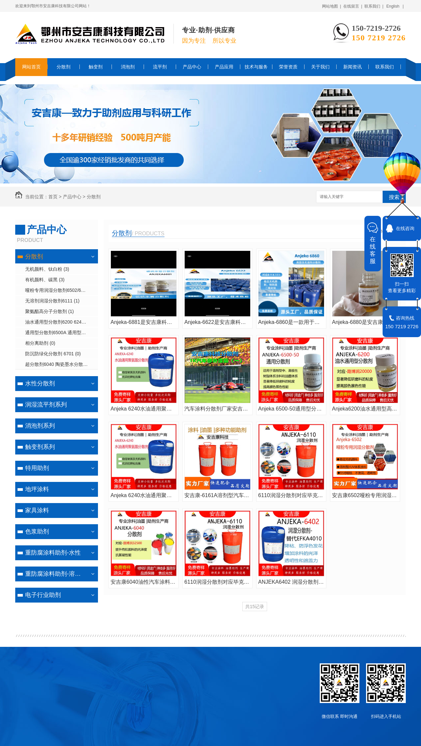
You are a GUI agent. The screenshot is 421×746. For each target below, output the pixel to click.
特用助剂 (37, 468)
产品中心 (192, 66)
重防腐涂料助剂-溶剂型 (55, 573)
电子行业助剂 (43, 595)
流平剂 (160, 66)
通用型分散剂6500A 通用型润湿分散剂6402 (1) (61, 332)
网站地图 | (331, 6)
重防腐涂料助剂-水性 (53, 552)
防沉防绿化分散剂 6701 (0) (53, 353)
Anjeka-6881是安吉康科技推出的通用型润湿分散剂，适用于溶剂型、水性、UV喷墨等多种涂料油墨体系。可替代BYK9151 (144, 322)
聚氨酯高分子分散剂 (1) (49, 311)
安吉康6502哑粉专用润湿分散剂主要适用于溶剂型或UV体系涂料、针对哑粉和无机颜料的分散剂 (365, 495)
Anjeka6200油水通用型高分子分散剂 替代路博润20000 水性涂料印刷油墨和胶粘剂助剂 (365, 409)
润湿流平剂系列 (46, 404)
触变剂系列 (40, 447)
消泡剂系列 (40, 425)
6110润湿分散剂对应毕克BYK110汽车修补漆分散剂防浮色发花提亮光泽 (291, 495)
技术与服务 (256, 66)
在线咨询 (405, 228)
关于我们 (320, 66)
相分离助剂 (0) (40, 343)
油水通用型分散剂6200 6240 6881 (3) (61, 322)
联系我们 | (374, 6)
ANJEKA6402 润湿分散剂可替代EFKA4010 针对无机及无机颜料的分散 (291, 582)
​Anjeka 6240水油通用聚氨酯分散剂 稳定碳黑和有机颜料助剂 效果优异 (144, 409)
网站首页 (31, 66)
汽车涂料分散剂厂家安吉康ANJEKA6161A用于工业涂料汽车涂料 (217, 409)
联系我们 (384, 66)
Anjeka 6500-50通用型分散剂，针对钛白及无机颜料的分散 (291, 409)
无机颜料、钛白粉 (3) (47, 269)
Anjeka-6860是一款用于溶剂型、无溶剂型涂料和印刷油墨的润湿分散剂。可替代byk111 (291, 322)
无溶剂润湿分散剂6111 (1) (52, 300)
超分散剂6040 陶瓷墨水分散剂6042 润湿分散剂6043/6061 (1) (61, 364)
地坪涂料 (37, 489)
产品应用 (224, 66)
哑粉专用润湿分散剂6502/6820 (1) (60, 290)
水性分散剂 (40, 383)
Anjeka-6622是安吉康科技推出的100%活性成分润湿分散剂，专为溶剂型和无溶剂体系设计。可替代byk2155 (217, 322)
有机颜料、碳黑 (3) (45, 279)
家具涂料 (37, 510)
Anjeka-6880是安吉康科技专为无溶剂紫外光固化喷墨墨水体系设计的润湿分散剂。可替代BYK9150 (365, 322)
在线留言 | (352, 6)
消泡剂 (128, 66)
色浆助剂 (37, 531)
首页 (53, 196)
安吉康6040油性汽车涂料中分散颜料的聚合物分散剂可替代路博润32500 (144, 582)
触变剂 (96, 66)
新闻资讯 (352, 66)
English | (394, 6)
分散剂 (63, 66)
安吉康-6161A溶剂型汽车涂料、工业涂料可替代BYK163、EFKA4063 (217, 495)
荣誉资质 (288, 66)
